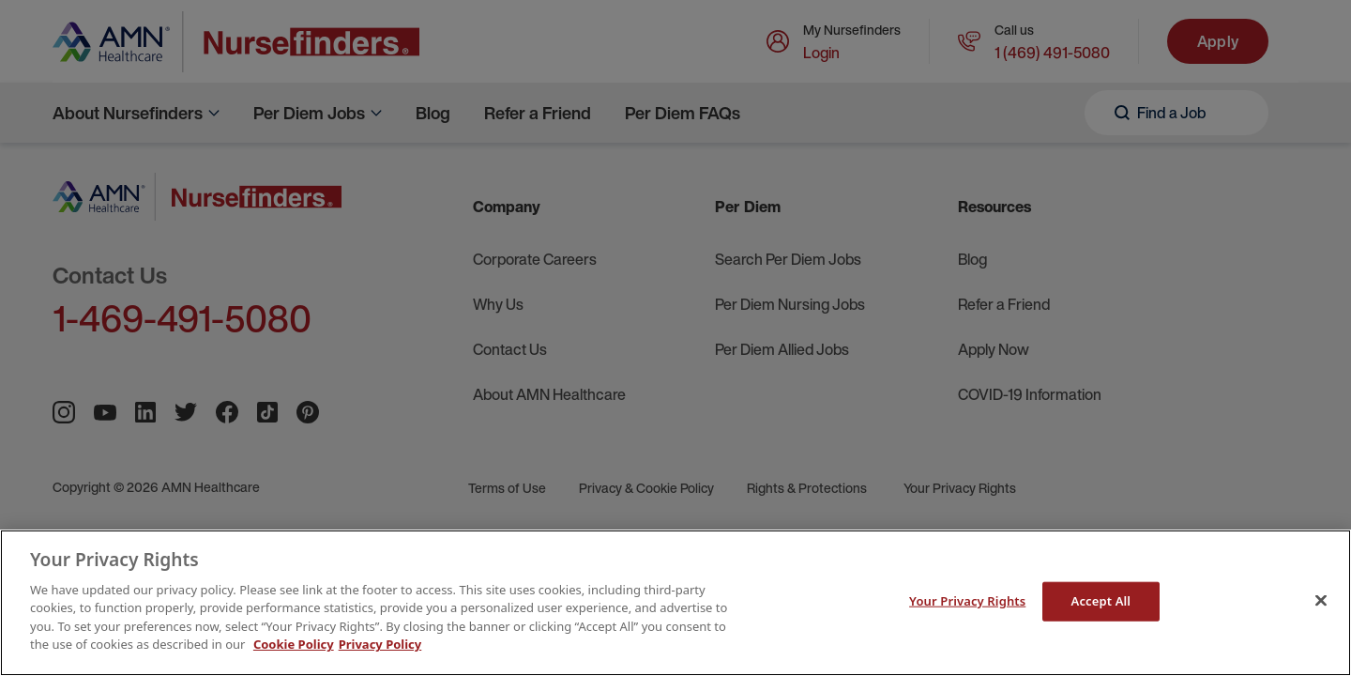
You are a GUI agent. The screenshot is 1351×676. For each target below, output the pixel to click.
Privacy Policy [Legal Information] (380, 644)
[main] (675, 603)
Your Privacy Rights (967, 600)
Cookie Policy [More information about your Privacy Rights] (293, 644)
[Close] (1321, 600)
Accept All (1101, 600)
